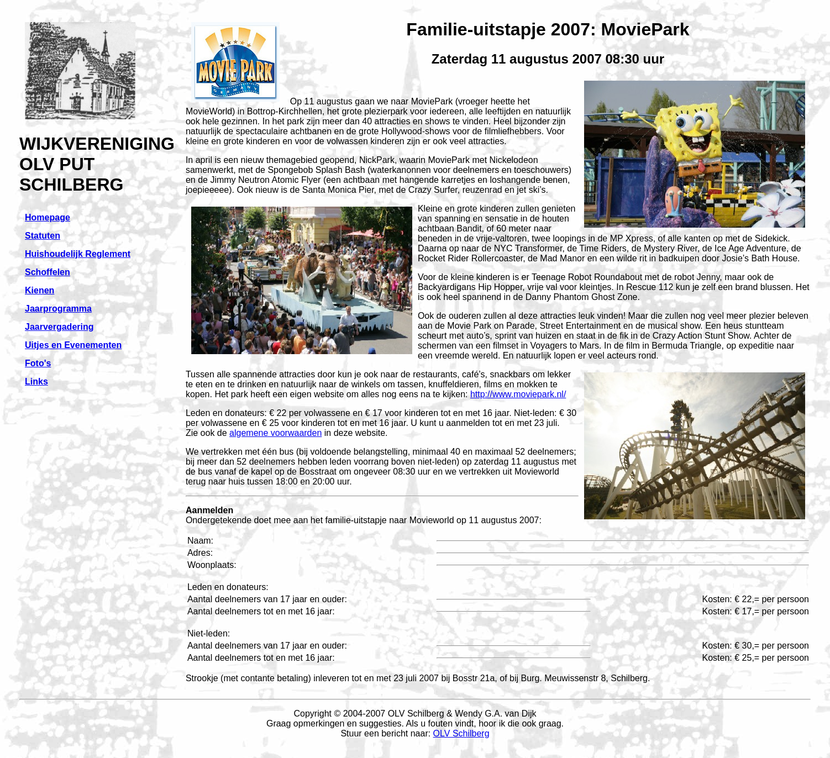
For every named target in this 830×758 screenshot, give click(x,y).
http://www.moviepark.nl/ (518, 394)
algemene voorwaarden (275, 433)
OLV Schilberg (461, 733)
